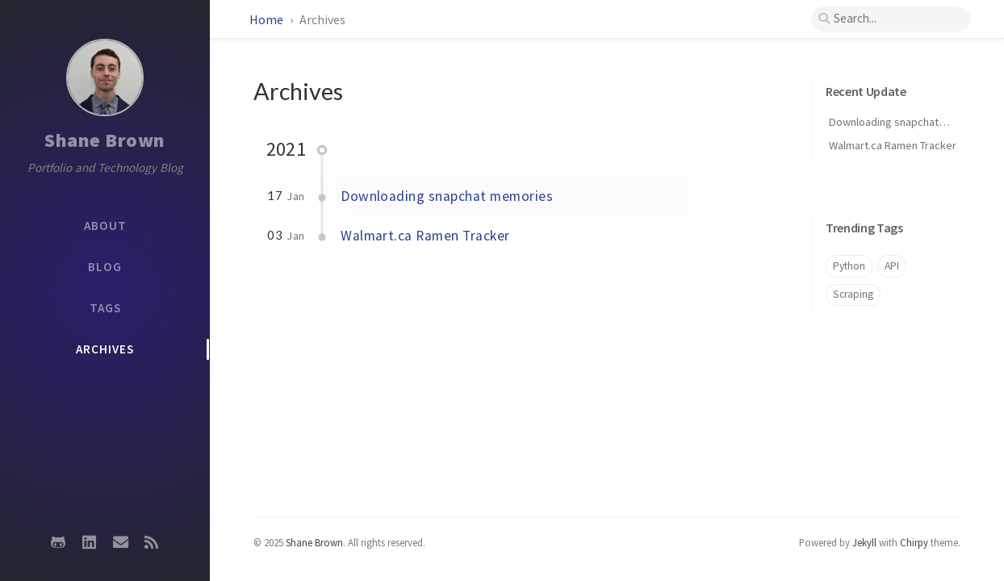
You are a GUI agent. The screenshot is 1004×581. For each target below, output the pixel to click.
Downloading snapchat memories (447, 196)
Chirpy (914, 542)
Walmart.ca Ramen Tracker (425, 236)
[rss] (151, 542)
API (892, 266)
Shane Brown (104, 140)
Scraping (853, 294)
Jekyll (864, 542)
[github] (58, 542)
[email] (120, 542)
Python (849, 266)
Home (267, 19)
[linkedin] (89, 542)
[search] (891, 19)
